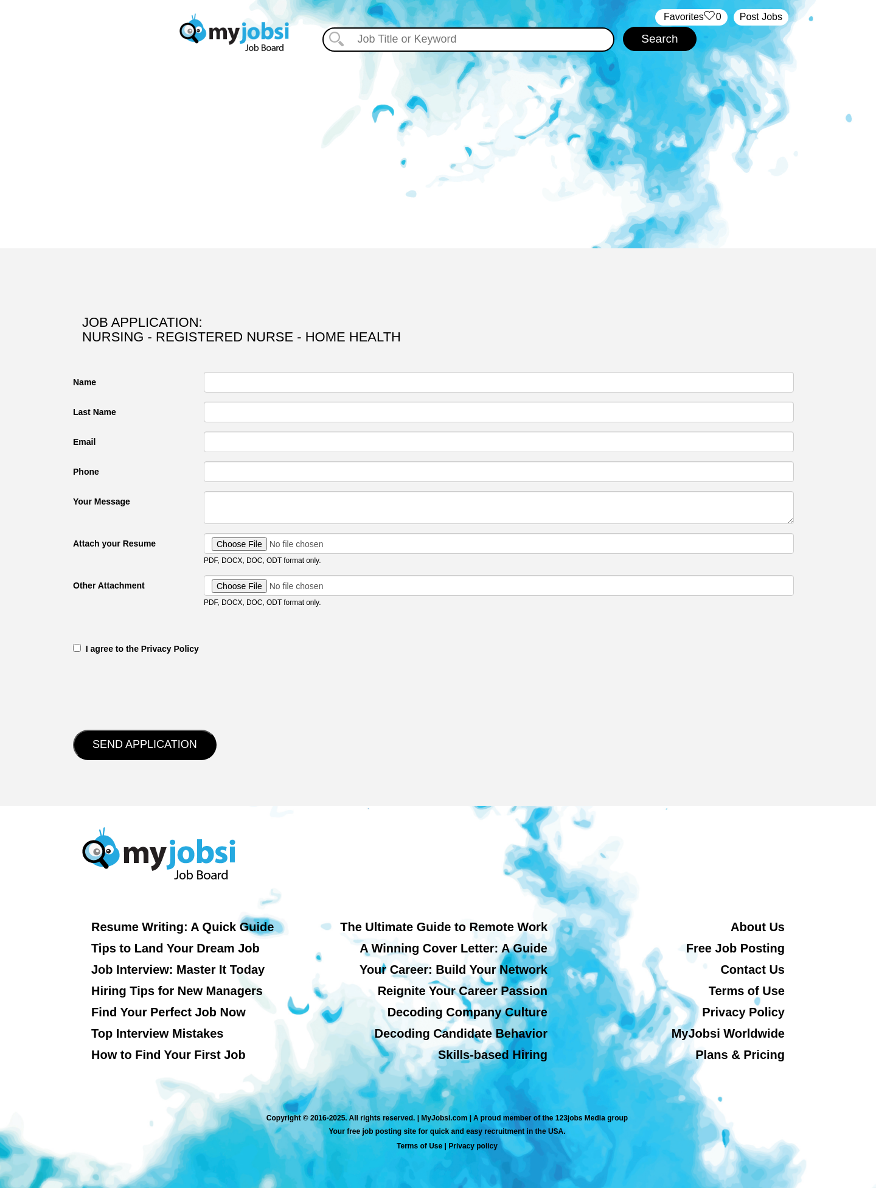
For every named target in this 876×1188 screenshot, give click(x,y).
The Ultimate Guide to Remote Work (444, 927)
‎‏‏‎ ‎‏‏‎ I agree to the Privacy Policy (136, 649)
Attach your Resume (114, 543)
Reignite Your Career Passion (463, 991)
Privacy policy (473, 1146)
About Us (758, 927)
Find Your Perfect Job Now (168, 1012)
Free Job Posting (735, 948)
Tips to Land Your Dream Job (175, 948)
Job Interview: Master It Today (178, 969)
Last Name (94, 412)
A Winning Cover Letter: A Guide (454, 948)
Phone (86, 472)
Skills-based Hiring (493, 1054)
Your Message (101, 501)
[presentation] (165, 691)
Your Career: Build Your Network (454, 969)
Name (84, 382)
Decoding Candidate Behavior (461, 1033)
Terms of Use (747, 991)
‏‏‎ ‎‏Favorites (691, 17)
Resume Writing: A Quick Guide (182, 927)
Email (84, 442)
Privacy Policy (743, 1012)
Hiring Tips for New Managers (177, 991)
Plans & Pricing (740, 1054)
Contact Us (752, 969)
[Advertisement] (438, 145)
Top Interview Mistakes (157, 1033)
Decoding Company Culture (468, 1012)
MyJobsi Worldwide (728, 1033)
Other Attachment (109, 585)
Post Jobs (761, 17)
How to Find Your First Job (168, 1054)
